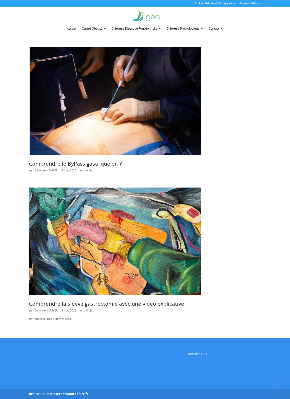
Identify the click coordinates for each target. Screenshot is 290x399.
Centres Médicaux (250, 3)
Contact (214, 28)
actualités (86, 170)
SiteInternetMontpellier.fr (67, 394)
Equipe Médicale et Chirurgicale (213, 3)
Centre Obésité (92, 28)
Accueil (72, 28)
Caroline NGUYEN (46, 170)
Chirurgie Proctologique (183, 28)
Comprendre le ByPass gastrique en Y (75, 163)
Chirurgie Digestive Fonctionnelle (134, 28)
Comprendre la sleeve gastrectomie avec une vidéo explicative (106, 303)
